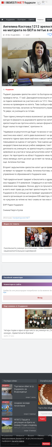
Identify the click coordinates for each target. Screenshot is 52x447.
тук (4, 292)
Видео (31, 435)
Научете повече (18, 441)
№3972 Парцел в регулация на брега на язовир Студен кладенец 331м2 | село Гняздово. (25, 423)
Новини (40, 19)
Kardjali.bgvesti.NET (21, 218)
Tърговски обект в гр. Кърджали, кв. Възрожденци (24, 389)
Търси (42, 419)
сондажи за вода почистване (22, 404)
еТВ (50, 435)
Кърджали (10, 89)
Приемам (46, 444)
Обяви (41, 435)
